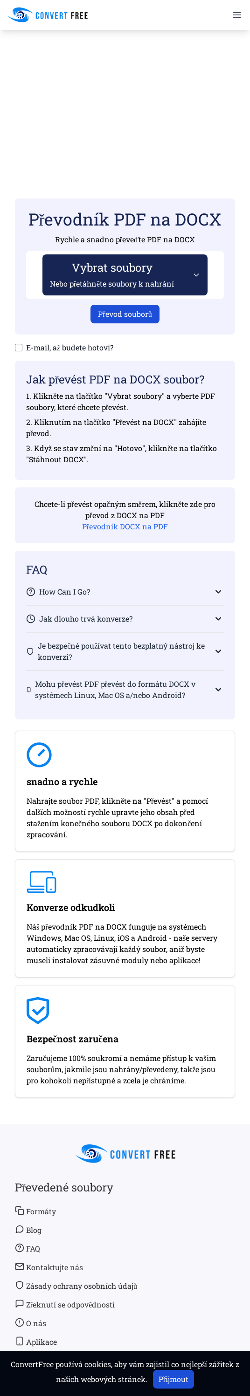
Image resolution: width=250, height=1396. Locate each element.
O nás (30, 1323)
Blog (28, 1230)
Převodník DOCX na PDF (125, 526)
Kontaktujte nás (49, 1267)
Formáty (35, 1211)
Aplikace (36, 1341)
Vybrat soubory (112, 274)
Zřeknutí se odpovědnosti (65, 1304)
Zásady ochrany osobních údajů (76, 1285)
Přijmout (173, 1379)
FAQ (27, 1248)
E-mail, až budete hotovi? (69, 347)
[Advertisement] (125, 100)
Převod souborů (125, 314)
